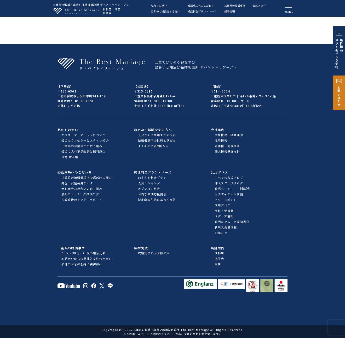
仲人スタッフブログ (229, 183)
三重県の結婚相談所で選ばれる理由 (86, 177)
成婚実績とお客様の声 (154, 253)
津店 (118, 9)
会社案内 (217, 130)
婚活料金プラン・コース (202, 11)
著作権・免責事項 (227, 146)
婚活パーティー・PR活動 (232, 188)
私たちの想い (159, 5)
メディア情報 (224, 216)
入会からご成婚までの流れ (157, 135)
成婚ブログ (222, 205)
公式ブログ (259, 5)
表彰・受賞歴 (224, 211)
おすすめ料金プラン (152, 177)
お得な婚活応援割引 (152, 194)
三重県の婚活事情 (234, 5)
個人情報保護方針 (227, 151)
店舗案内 (217, 248)
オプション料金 (149, 188)
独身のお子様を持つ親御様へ (82, 264)
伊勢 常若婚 (69, 157)
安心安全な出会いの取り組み (82, 188)
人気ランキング (149, 183)
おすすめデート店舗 (229, 194)
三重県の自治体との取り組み (82, 146)
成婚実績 (229, 11)
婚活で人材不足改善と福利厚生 (83, 151)
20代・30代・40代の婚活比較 (83, 253)
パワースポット (225, 200)
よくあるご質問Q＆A (153, 146)
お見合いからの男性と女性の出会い (86, 258)
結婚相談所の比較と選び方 (157, 140)
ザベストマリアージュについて (83, 135)
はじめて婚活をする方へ (165, 11)
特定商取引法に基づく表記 (157, 200)
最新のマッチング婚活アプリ (81, 194)
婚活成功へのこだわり (201, 5)
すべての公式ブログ (229, 177)
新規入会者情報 (226, 227)
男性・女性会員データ (77, 183)
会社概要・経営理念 (229, 135)
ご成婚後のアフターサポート (81, 200)
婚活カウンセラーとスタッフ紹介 (85, 140)
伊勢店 (107, 13)
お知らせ (221, 233)
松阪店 (107, 9)
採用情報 (221, 140)
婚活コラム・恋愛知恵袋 (232, 222)
